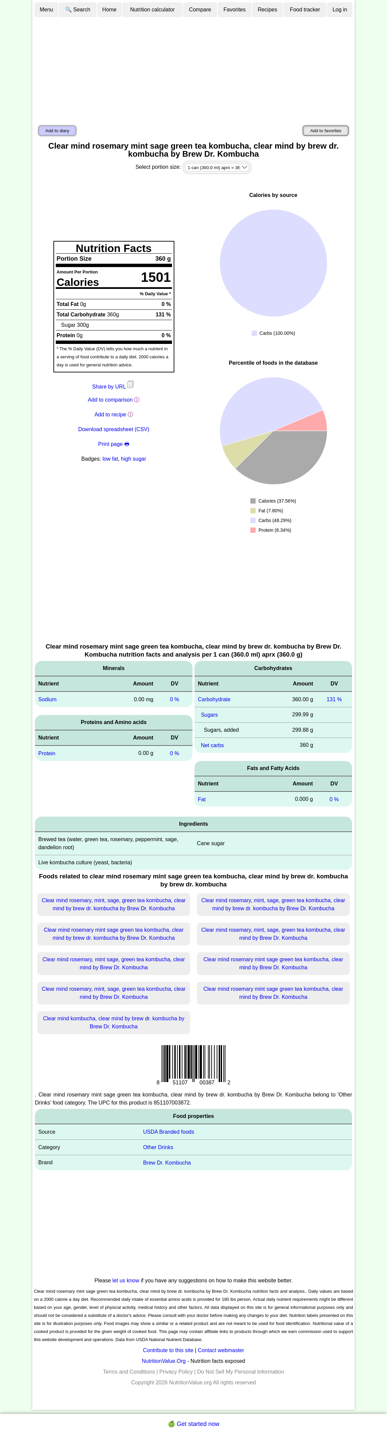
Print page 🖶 (113, 444)
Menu (46, 9)
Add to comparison (110, 400)
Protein (46, 753)
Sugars (209, 715)
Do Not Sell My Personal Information (240, 1372)
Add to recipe (110, 414)
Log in (340, 9)
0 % (174, 699)
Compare (200, 9)
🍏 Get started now (193, 1424)
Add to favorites (325, 130)
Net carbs (212, 745)
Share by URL (113, 387)
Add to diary (57, 130)
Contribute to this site (168, 1350)
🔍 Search (77, 9)
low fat (110, 459)
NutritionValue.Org (163, 1361)
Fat (202, 799)
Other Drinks (158, 1147)
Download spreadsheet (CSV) (113, 429)
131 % (334, 699)
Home (109, 9)
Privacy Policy (176, 1372)
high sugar (133, 459)
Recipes (267, 9)
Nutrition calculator (152, 9)
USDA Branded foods (168, 1132)
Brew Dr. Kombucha (167, 1163)
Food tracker (305, 9)
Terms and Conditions (129, 1372)
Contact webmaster (221, 1350)
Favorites (234, 9)
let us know (126, 1280)
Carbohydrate (214, 699)
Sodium (47, 699)
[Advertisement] (193, 68)
